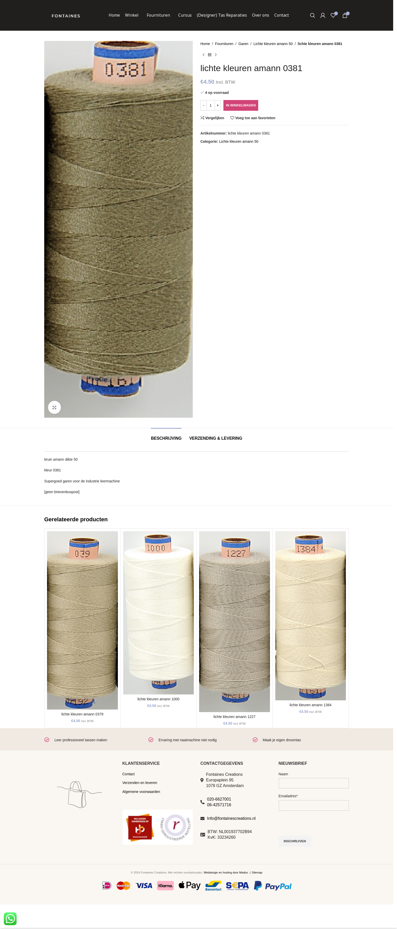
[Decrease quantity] (203, 105)
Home (205, 44)
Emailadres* (288, 796)
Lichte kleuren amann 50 (273, 44)
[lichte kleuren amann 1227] (234, 621)
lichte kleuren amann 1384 (311, 705)
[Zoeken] (313, 15)
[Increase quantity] (217, 105)
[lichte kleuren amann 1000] (158, 612)
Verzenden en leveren (139, 783)
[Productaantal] (210, 105)
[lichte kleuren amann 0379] (82, 620)
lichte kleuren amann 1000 (158, 699)
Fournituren (224, 44)
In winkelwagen (241, 105)
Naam (283, 774)
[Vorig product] (203, 55)
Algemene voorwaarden (141, 792)
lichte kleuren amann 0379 (82, 714)
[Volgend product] (216, 55)
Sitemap (257, 872)
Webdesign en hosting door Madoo (226, 872)
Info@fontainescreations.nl (231, 818)
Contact (128, 774)
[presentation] (317, 826)
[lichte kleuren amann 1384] (310, 615)
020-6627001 (219, 799)
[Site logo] (65, 15)
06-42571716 (219, 805)
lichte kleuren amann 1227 (234, 717)
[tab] (166, 436)
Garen (243, 44)
